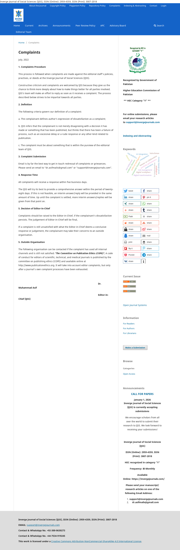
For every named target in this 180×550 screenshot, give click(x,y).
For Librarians (129, 333)
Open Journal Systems (135, 305)
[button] (132, 190)
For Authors (128, 328)
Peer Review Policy (85, 25)
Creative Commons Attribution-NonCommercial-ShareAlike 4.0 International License (96, 541)
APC (102, 25)
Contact (153, 5)
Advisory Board (118, 25)
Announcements (61, 25)
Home (17, 25)
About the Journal (37, 5)
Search (159, 25)
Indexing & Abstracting (135, 5)
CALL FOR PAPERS (142, 394)
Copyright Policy (58, 5)
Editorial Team (23, 31)
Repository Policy (97, 5)
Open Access (129, 373)
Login (163, 5)
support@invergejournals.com (143, 122)
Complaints (114, 5)
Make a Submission (135, 347)
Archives (43, 25)
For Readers (128, 323)
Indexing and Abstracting (137, 135)
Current (29, 25)
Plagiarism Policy (77, 5)
